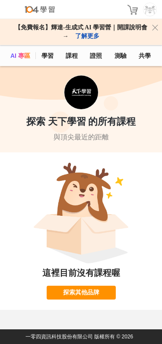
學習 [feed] (47, 55)
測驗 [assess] (120, 55)
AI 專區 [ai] (20, 55)
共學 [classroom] (145, 55)
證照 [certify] (96, 55)
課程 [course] (72, 55)
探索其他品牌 (81, 292)
